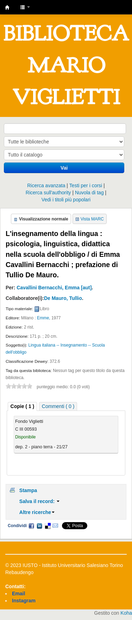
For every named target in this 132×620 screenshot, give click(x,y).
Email (55, 525)
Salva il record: (39, 501)
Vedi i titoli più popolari (66, 199)
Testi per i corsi (85, 185)
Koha (126, 613)
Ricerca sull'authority (48, 192)
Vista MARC (92, 219)
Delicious (47, 525)
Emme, (43, 317)
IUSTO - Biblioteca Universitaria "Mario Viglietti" (7, 7)
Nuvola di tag (89, 192)
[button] (25, 7)
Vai (64, 168)
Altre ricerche (37, 512)
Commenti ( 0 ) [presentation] (58, 406)
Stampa (28, 490)
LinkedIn (39, 525)
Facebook (31, 525)
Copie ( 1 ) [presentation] (22, 406)
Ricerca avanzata (46, 185)
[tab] (22, 406)
